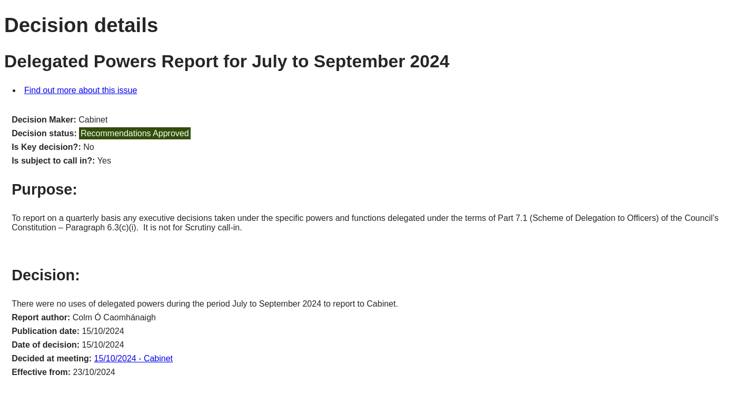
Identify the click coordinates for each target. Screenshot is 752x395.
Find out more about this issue (80, 90)
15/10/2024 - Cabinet (133, 358)
